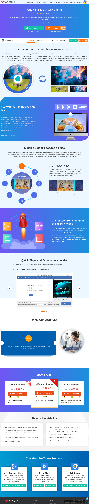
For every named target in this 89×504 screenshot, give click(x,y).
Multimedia (30, 2)
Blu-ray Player (44, 473)
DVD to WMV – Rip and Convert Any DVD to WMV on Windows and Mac (22, 433)
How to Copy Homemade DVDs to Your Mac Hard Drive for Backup (22, 427)
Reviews (54, 40)
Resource (72, 2)
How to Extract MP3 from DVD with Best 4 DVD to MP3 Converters (66, 432)
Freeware (58, 2)
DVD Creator (75, 473)
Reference (45, 40)
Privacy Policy (78, 502)
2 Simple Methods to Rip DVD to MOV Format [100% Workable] (21, 430)
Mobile (45, 2)
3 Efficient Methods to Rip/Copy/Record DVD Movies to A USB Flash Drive (22, 438)
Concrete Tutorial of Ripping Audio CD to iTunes (61, 437)
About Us (33, 503)
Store (23, 2)
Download (65, 2)
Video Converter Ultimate (14, 473)
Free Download (73, 40)
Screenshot (62, 40)
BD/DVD (38, 2)
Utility (51, 2)
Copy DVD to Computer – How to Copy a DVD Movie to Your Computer (67, 440)
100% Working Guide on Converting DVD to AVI (61, 434)
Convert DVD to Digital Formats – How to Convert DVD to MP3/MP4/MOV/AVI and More (63, 428)
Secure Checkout (17, 394)
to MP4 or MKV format (35, 56)
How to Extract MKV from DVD (12, 441)
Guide (38, 40)
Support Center (52, 503)
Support (78, 2)
